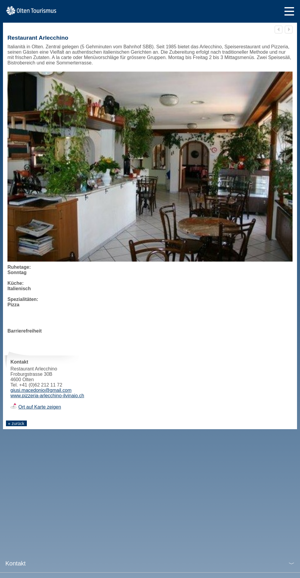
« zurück (16, 423)
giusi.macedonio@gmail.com (41, 390)
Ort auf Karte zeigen (39, 406)
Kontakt (15, 563)
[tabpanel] (150, 167)
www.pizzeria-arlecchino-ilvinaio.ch (47, 395)
